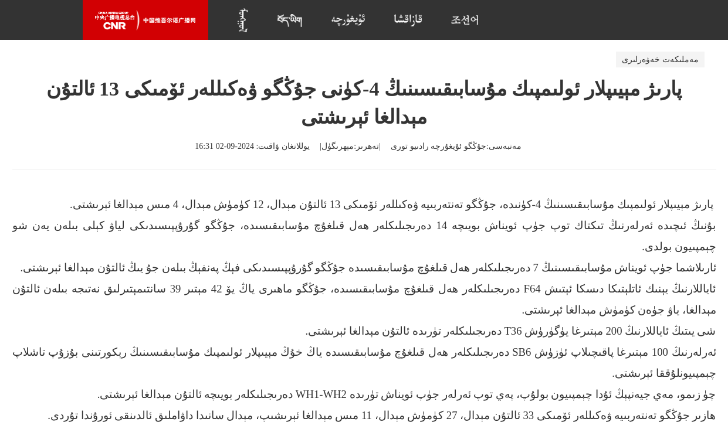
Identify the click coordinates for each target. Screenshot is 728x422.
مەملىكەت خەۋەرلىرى (660, 59)
